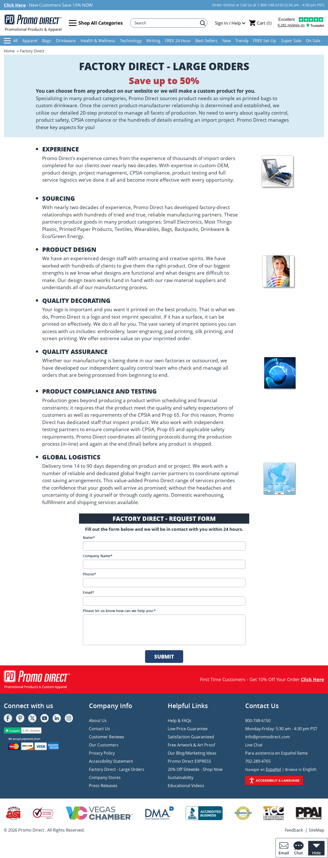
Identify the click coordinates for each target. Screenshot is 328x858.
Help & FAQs (179, 720)
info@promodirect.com (267, 737)
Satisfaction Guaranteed (191, 737)
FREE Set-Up (264, 40)
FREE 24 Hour (178, 40)
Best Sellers (206, 40)
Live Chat (253, 745)
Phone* (89, 574)
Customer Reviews (106, 737)
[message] (164, 630)
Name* (89, 537)
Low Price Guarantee (188, 728)
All (11, 40)
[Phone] (164, 582)
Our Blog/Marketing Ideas (192, 753)
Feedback (294, 830)
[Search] (166, 23)
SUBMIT (164, 656)
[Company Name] (164, 564)
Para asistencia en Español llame (276, 753)
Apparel (29, 40)
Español (273, 769)
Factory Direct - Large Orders (116, 769)
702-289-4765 (258, 761)
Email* (88, 592)
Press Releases (103, 785)
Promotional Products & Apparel (33, 23)
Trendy (241, 40)
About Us (98, 720)
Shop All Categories (96, 23)
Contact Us (99, 728)
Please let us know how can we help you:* (119, 610)
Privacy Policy (102, 753)
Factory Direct (32, 50)
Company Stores (105, 777)
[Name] (164, 546)
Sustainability (180, 777)
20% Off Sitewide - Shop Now (195, 769)
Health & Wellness (98, 40)
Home (9, 50)
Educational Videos (186, 785)
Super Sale (291, 40)
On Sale (313, 40)
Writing (153, 40)
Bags (46, 40)
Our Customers (103, 745)
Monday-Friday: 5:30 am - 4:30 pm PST (281, 728)
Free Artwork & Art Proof (191, 745)
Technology (131, 40)
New (226, 40)
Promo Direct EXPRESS (189, 761)
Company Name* (98, 555)
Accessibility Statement (111, 761)
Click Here (15, 5)
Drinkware (66, 40)
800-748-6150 (258, 720)
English (310, 769)
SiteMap (316, 830)
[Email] (164, 600)
